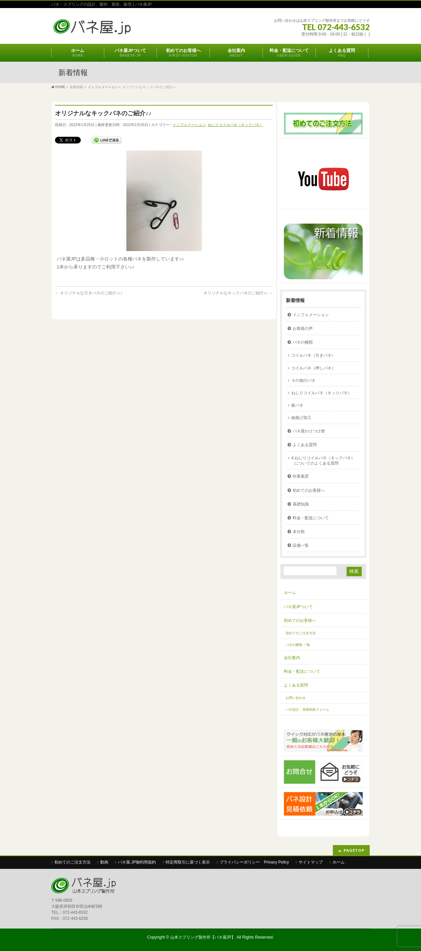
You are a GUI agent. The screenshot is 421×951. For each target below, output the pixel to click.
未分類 (299, 531)
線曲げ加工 (301, 417)
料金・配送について (311, 518)
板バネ (297, 405)
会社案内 (292, 657)
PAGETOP (354, 850)
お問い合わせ (296, 698)
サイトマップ (311, 862)
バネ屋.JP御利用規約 (137, 862)
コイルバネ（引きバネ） (313, 355)
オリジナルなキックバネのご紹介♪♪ (238, 293)
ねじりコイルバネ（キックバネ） (235, 125)
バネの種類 (303, 342)
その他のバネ (303, 380)
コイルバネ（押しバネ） (313, 368)
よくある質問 (305, 444)
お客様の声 (303, 328)
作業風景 (301, 476)
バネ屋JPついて (298, 606)
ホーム (290, 592)
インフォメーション (189, 125)
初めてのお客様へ (309, 490)
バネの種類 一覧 (298, 645)
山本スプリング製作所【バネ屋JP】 (202, 937)
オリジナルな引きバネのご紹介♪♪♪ (88, 293)
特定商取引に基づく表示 (188, 862)
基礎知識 (301, 504)
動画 (104, 862)
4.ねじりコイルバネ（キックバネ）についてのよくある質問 (323, 461)
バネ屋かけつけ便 (309, 431)
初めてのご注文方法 (301, 633)
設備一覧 (301, 545)
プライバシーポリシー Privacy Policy (254, 862)
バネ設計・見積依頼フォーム (307, 709)
